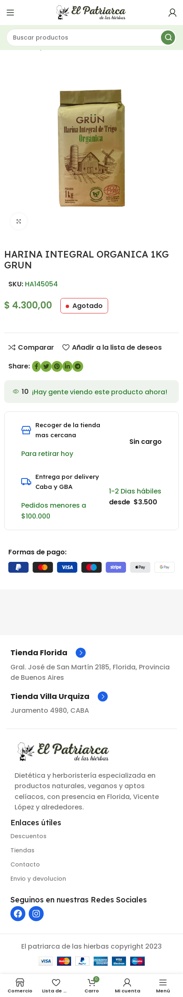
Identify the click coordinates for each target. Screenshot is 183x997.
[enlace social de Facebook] (36, 366)
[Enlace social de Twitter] (46, 366)
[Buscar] (91, 37)
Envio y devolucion (38, 878)
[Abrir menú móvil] (10, 12)
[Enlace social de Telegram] (77, 366)
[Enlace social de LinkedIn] (67, 366)
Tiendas (22, 850)
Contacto (25, 864)
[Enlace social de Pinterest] (57, 366)
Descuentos (28, 836)
